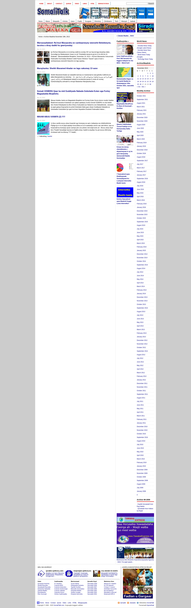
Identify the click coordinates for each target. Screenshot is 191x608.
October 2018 (141, 153)
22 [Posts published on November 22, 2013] (148, 81)
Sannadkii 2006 (92, 589)
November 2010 (142, 430)
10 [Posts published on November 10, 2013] (153, 76)
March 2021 (141, 107)
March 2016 (141, 200)
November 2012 (142, 344)
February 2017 (142, 171)
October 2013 (141, 304)
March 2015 (141, 243)
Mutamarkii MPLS (109, 594)
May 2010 (140, 452)
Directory (97, 21)
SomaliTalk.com (59, 605)
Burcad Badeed (108, 590)
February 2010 (142, 462)
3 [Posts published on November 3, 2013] (152, 73)
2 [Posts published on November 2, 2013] (150, 73)
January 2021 (141, 114)
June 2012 (140, 362)
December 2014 (142, 254)
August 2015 (141, 225)
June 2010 (140, 448)
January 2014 (141, 293)
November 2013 (142, 301)
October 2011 (141, 390)
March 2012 (141, 373)
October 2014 (141, 261)
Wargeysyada (103, 3)
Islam (73, 21)
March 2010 (141, 459)
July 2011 (140, 401)
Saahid (49, 136)
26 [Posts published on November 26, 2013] (140, 84)
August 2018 (141, 157)
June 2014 (140, 275)
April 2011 (140, 412)
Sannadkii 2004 (92, 592)
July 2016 (140, 186)
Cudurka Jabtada (59, 590)
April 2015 (140, 240)
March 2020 (141, 139)
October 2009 (141, 477)
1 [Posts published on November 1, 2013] (147, 73)
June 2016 (140, 189)
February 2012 (142, 376)
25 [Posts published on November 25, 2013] (138, 84)
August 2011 (141, 398)
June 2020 (140, 128)
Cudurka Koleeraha (60, 587)
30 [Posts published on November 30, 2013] (150, 84)
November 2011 (142, 387)
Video (77, 3)
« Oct (138, 87)
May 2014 (140, 279)
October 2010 (141, 434)
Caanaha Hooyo (59, 592)
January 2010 (141, 466)
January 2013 (141, 337)
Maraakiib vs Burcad (110, 592)
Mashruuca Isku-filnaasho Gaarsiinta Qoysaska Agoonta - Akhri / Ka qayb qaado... (135, 560)
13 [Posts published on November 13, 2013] (143, 79)
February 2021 (142, 110)
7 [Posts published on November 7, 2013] (145, 76)
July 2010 (140, 444)
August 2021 (141, 103)
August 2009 (141, 484)
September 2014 (142, 265)
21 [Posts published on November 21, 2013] (145, 81)
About (49, 3)
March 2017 (141, 168)
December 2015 (142, 211)
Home (41, 3)
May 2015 (140, 236)
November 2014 (142, 258)
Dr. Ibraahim (58, 583)
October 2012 (141, 347)
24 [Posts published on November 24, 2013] (153, 81)
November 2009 (142, 473)
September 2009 (142, 480)
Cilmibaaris (108, 21)
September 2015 (142, 222)
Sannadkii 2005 (92, 590)
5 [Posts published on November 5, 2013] (140, 76)
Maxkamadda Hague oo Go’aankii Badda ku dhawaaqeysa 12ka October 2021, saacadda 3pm (125, 83)
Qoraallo (123, 603)
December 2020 (142, 117)
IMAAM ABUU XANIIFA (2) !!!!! (51, 117)
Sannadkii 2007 (92, 587)
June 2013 (140, 319)
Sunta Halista (75, 583)
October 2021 (141, 96)
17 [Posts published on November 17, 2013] (153, 79)
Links (85, 3)
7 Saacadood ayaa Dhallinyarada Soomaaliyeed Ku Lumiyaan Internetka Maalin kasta (124, 178)
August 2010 (141, 441)
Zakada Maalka (42, 590)
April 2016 (140, 196)
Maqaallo (56, 21)
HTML (92, 3)
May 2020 (140, 132)
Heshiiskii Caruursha (110, 589)
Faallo (80, 21)
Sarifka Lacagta (75, 592)
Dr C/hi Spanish (109, 585)
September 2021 (142, 99)
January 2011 (141, 423)
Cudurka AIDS (58, 585)
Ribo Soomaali (42, 594)
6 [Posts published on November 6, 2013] (142, 76)
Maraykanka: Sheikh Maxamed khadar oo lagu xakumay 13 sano (67, 68)
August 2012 (141, 355)
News (41, 21)
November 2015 (142, 214)
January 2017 (141, 175)
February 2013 (142, 333)
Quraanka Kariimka (43, 583)
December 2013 (142, 297)
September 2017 (142, 160)
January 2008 (141, 491)
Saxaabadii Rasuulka (44, 587)
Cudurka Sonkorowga (61, 589)
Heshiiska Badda (76, 590)
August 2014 (141, 268)
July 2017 (140, 164)
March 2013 (141, 329)
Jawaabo (133, 603)
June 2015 (140, 232)
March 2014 (141, 286)
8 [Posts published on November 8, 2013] (147, 76)
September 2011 (142, 394)
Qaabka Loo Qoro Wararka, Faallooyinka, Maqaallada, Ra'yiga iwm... (51, 573)
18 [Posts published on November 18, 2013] (138, 81)
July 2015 (140, 229)
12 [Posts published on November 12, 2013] (140, 79)
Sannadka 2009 (92, 583)
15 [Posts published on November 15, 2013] (148, 79)
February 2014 (142, 290)
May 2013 (140, 322)
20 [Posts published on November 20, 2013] (143, 81)
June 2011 (140, 405)
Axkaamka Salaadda (44, 589)
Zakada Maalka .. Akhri (126, 36)
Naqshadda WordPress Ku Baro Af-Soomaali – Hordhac (125, 106)
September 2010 (142, 437)
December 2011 (142, 383)
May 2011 (140, 408)
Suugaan (88, 21)
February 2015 (142, 247)
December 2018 (142, 150)
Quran (68, 3)
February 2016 (142, 204)
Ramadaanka (42, 592)
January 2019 (141, 146)
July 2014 (140, 272)
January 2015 (141, 250)
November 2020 (142, 121)
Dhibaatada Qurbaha (77, 585)
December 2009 (142, 470)
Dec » (143, 87)
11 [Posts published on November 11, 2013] (138, 79)
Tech (116, 21)
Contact (59, 3)
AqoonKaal (150, 605)
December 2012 (142, 340)
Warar (48, 21)
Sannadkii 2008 (92, 585)
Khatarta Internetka (77, 594)
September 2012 (142, 351)
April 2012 (140, 369)
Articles (65, 21)
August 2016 (141, 182)
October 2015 (141, 218)
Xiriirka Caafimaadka (60, 594)
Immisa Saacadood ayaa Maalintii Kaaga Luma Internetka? (124, 201)
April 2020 (140, 135)
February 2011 (142, 419)
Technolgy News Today (145, 59)
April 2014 (140, 283)
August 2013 (141, 311)
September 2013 (142, 308)
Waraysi (124, 21)
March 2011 (141, 416)
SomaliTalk (150, 603)
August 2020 (141, 125)
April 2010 (140, 455)
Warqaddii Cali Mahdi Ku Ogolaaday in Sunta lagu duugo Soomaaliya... (106, 573)
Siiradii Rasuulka (43, 585)
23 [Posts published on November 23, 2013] (150, 81)
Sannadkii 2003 (92, 594)
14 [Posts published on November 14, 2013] (145, 79)
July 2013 (140, 315)
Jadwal (132, 21)
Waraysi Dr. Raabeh (110, 583)
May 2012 (140, 365)
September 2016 (142, 178)
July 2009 (140, 488)
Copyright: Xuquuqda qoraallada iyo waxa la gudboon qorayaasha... (78, 573)
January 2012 (141, 380)
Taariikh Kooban (76, 587)
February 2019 (142, 143)
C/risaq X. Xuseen (109, 587)
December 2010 (142, 426)
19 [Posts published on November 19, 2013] (140, 81)
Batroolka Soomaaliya (77, 589)
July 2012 (140, 358)
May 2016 (140, 193)
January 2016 (141, 207)
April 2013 (140, 326)
